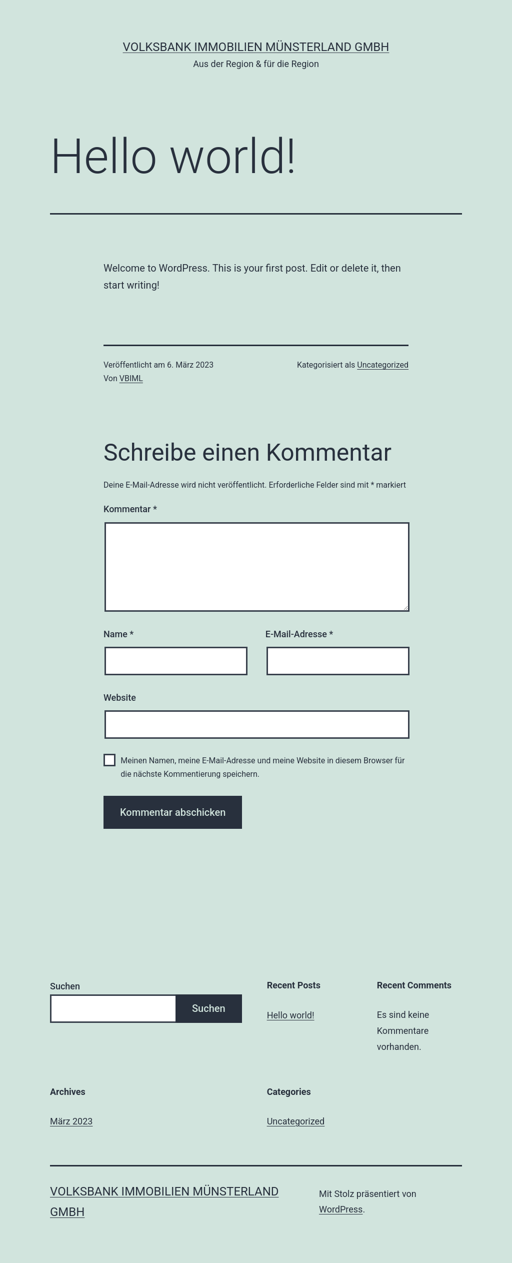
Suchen (65, 986)
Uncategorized (382, 365)
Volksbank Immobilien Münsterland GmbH (256, 47)
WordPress (340, 1209)
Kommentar (130, 509)
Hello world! (290, 1015)
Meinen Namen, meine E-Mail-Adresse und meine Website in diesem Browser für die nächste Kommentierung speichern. (262, 767)
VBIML (131, 378)
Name (119, 634)
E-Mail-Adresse (300, 634)
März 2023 (71, 1121)
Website (120, 697)
